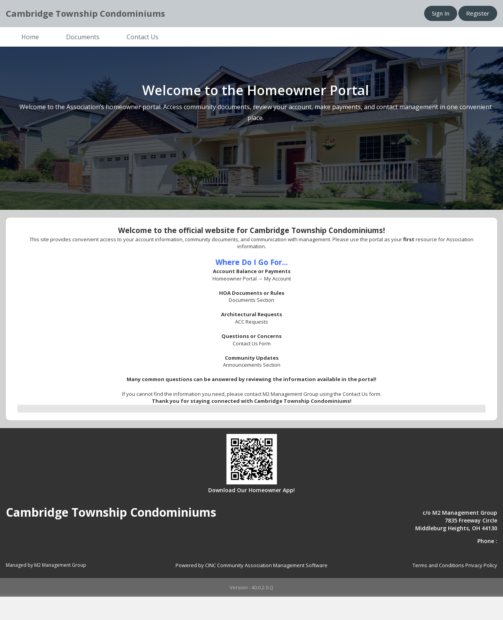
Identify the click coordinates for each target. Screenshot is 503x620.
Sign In (440, 13)
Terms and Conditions (438, 565)
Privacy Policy (481, 565)
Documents (82, 37)
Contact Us (142, 37)
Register (477, 13)
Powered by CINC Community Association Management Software (251, 565)
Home (30, 37)
